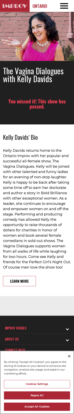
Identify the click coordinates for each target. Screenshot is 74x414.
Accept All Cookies (36, 406)
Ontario (40, 6)
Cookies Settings (37, 383)
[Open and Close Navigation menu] (66, 6)
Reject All (37, 395)
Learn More (19, 281)
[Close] (69, 356)
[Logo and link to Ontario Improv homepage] (15, 6)
